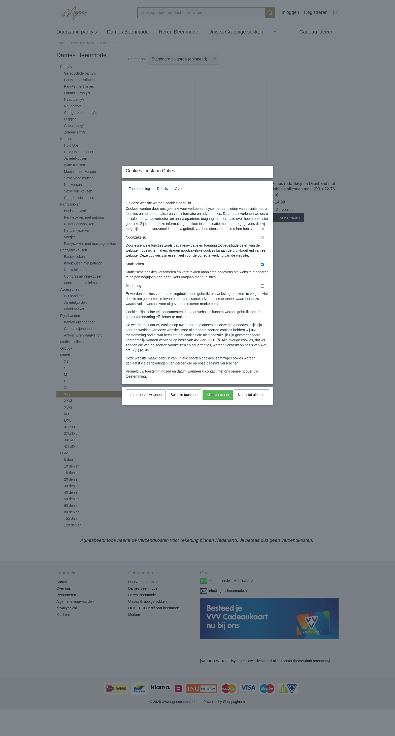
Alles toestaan (218, 405)
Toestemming (139, 198)
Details (162, 198)
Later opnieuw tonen (146, 405)
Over (178, 198)
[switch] (262, 247)
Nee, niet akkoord (252, 405)
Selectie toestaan (184, 405)
